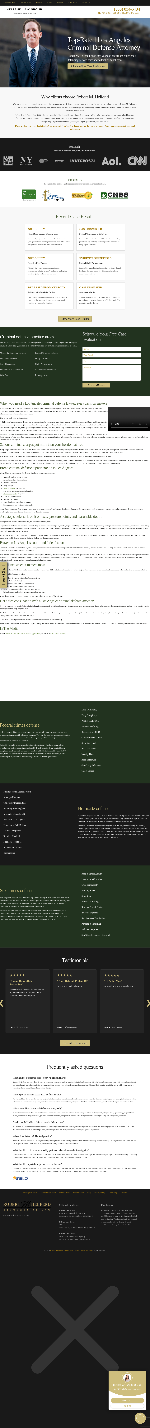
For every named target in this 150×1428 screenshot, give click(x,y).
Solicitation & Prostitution (93, 918)
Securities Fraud (89, 743)
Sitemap (124, 1193)
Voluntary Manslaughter (14, 808)
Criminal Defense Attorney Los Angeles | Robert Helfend (71, 1250)
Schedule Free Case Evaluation (87, 66)
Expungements (41, 375)
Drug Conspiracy (7, 364)
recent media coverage (58, 633)
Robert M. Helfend (9, 1215)
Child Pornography (43, 364)
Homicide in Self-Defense (15, 825)
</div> (21, 1416)
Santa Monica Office (48, 1193)
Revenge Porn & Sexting (93, 907)
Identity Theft (88, 754)
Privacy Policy (99, 1193)
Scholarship (113, 1193)
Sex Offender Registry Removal (96, 935)
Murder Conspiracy (12, 830)
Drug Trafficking (42, 358)
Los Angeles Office (30, 1193)
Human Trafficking (90, 901)
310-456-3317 (104, 13)
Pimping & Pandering (91, 924)
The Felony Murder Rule (14, 803)
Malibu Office (64, 1193)
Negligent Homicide (12, 842)
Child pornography (10, 494)
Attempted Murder (11, 797)
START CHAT (127, 1401)
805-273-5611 (132, 13)
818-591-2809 (119, 13)
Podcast (60, 3)
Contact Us (86, 3)
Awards (49, 3)
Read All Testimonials (75, 1043)
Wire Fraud (5, 375)
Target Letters (88, 771)
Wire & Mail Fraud (90, 721)
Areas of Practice (8, 3)
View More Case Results (75, 318)
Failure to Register (90, 929)
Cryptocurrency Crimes (92, 737)
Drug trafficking (9, 488)
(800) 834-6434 (127, 9)
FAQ (89, 1193)
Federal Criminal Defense (46, 353)
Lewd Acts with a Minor (92, 879)
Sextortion (86, 896)
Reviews (39, 3)
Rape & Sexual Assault (92, 874)
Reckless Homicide (12, 836)
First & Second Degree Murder (17, 792)
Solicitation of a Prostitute (11, 369)
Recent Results (25, 3)
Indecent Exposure (90, 912)
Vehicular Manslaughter (45, 369)
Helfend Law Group (67, 1210)
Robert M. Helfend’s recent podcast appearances (23, 633)
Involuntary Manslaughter (15, 814)
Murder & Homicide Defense (13, 353)
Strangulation (9, 853)
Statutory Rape (88, 890)
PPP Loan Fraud (89, 748)
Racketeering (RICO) (91, 732)
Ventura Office (78, 1193)
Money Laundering (90, 726)
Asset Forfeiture (89, 760)
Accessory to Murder (12, 847)
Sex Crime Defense (8, 358)
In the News (72, 3)
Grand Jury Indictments (92, 765)
